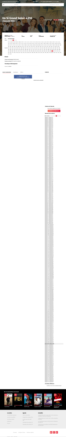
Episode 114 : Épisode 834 (49, 239)
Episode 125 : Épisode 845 (49, 251)
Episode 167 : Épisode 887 (49, 297)
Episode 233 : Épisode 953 (49, 368)
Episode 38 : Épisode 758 (49, 157)
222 (21, 52)
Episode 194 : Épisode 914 (49, 326)
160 (10, 49)
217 (12, 52)
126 (51, 46)
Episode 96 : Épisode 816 (49, 220)
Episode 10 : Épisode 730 (49, 127)
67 (58, 43)
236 (47, 52)
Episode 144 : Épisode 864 (49, 272)
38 (13, 43)
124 (47, 46)
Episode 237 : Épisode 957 (49, 373)
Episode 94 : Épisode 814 (49, 218)
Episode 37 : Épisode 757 (49, 156)
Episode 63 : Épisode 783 (49, 184)
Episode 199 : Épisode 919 (49, 331)
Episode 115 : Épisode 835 (49, 240)
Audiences (9, 421)
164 (18, 49)
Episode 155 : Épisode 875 (49, 284)
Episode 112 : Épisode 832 (49, 237)
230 (36, 52)
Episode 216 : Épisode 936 (49, 350)
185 (57, 49)
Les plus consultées (11, 417)
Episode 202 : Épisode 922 (49, 335)
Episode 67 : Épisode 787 (49, 188)
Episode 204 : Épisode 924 (49, 337)
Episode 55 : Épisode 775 (49, 175)
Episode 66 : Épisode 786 (49, 187)
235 (45, 52)
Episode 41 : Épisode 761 (49, 160)
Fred (34, 1)
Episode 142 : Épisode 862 (49, 270)
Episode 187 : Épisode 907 (49, 318)
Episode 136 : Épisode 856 (49, 263)
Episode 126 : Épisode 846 (49, 252)
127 (53, 46)
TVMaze (12, 436)
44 (22, 43)
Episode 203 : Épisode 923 (49, 336)
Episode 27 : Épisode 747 (49, 145)
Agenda (24, 413)
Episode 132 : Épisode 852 (49, 259)
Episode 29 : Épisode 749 (49, 147)
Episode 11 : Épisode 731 (49, 128)
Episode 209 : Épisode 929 (49, 342)
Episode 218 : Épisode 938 (49, 352)
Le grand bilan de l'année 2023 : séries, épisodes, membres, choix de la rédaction (48, 416)
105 (12, 46)
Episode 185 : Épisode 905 (49, 316)
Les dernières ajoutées (11, 415)
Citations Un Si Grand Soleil (54, 110)
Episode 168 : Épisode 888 (49, 298)
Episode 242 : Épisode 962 (49, 378)
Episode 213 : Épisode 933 (49, 347)
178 (44, 49)
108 (18, 46)
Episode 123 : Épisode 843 (49, 249)
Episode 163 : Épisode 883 (49, 292)
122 (44, 46)
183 (53, 49)
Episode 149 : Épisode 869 (49, 277)
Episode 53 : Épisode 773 (49, 173)
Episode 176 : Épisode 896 (49, 306)
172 (33, 49)
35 (8, 43)
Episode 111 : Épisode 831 (49, 236)
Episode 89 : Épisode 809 (49, 212)
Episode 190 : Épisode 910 (49, 322)
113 (27, 46)
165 (19, 49)
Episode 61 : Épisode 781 (49, 182)
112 (25, 46)
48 (28, 43)
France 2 (13, 36)
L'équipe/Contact (21, 432)
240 (54, 52)
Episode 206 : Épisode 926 (49, 339)
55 (39, 43)
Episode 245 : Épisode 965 (49, 381)
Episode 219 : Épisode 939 (49, 353)
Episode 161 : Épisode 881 (49, 290)
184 (55, 49)
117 (34, 46)
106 (14, 46)
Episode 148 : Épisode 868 (49, 276)
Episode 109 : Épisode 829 (49, 234)
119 (38, 46)
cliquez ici (23, 78)
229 (34, 52)
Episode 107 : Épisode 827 (49, 232)
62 (50, 43)
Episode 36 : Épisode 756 (49, 155)
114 (29, 46)
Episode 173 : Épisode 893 (49, 303)
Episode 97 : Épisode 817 (49, 221)
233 (41, 52)
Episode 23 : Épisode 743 (49, 141)
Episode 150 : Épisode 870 (49, 278)
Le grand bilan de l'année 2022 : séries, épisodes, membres (48, 419)
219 (16, 52)
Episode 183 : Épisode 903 (49, 314)
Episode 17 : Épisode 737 (49, 134)
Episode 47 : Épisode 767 (49, 167)
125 (49, 46)
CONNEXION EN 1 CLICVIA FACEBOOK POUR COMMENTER (23, 77)
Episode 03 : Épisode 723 (49, 119)
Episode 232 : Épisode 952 (49, 367)
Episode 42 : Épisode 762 (49, 161)
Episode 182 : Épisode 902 (49, 313)
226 (28, 52)
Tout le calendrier (26, 415)
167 (23, 49)
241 (56, 52)
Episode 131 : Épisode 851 (49, 258)
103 (8, 46)
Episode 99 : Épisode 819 (49, 223)
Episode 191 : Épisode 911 (49, 323)
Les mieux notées (10, 419)
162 (14, 49)
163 (16, 49)
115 (31, 46)
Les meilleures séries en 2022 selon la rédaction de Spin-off (48, 422)
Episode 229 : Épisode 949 (49, 364)
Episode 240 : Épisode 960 (49, 376)
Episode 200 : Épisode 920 (49, 332)
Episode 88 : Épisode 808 (49, 211)
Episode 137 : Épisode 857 (49, 264)
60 (47, 43)
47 (27, 43)
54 (38, 43)
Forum (8, 423)
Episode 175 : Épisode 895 (49, 305)
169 (27, 49)
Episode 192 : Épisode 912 (49, 324)
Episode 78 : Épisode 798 (49, 200)
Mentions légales (30, 432)
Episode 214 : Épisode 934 (49, 348)
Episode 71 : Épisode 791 (49, 193)
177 (42, 49)
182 (52, 49)
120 (40, 46)
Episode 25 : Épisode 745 (49, 143)
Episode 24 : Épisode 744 (49, 142)
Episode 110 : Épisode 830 (49, 235)
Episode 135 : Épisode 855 (49, 262)
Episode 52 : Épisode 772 (49, 172)
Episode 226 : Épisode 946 (49, 361)
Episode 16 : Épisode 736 (49, 133)
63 (52, 43)
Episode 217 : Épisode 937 (49, 351)
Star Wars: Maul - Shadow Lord (58, 406)
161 (12, 49)
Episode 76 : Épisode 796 (49, 198)
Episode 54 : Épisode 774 (49, 174)
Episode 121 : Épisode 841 (49, 247)
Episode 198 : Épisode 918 (49, 330)
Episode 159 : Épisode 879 (49, 288)
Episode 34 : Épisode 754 (49, 153)
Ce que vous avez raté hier (27, 420)
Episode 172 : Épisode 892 (49, 302)
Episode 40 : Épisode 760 (49, 159)
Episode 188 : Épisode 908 (49, 319)
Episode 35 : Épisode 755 (49, 154)
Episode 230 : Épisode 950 (49, 365)
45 (24, 43)
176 (40, 49)
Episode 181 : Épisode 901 (49, 312)
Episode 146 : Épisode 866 (49, 274)
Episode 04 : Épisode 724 (49, 120)
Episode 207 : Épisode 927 (49, 340)
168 (25, 49)
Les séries (9, 413)
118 (36, 46)
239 (52, 52)
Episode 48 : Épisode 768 (49, 168)
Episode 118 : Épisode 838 (49, 244)
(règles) (62, 22)
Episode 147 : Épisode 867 (49, 275)
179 (46, 49)
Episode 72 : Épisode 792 (49, 194)
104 (10, 46)
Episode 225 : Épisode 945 (49, 360)
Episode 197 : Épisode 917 (49, 329)
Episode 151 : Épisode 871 (49, 279)
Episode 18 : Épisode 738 (49, 135)
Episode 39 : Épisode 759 (49, 158)
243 (60, 52)
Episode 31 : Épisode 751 (49, 149)
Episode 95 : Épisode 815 (49, 219)
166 (21, 49)
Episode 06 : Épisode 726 (49, 122)
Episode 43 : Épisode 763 (49, 162)
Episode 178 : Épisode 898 (49, 309)
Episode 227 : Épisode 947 (49, 362)
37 (11, 43)
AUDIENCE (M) (52, 36)
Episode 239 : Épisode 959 (49, 375)
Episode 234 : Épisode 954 (49, 369)
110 (22, 46)
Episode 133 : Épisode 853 (49, 260)
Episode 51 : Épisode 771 (49, 171)
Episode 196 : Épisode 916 (49, 328)
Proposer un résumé (8, 61)
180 (48, 49)
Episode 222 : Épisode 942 (49, 356)
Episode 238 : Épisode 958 (49, 374)
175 (38, 49)
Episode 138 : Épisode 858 (49, 265)
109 (20, 46)
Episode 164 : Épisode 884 (49, 293)
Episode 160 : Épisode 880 (49, 289)
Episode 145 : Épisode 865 (49, 273)
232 (39, 52)
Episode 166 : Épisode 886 (49, 296)
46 (25, 43)
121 (42, 46)
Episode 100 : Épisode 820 (49, 224)
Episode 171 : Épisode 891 (49, 301)
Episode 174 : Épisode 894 (49, 304)
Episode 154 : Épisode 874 (49, 283)
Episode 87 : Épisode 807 (49, 210)
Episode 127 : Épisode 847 (49, 253)
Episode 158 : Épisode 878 (49, 287)
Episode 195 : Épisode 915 (49, 327)
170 (29, 49)
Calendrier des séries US (28, 422)
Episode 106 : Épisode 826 (49, 231)
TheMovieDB (15, 436)
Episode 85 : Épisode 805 (49, 208)
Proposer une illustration (9, 59)
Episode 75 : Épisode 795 (49, 197)
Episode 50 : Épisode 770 (49, 170)
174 (36, 49)
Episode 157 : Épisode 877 (49, 286)
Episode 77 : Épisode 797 (49, 199)
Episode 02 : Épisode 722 (49, 118)
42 (19, 43)
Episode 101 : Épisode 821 (49, 225)
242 (58, 52)
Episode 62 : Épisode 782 (49, 183)
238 (51, 52)
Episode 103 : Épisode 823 (49, 227)
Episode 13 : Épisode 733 (49, 130)
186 (59, 49)
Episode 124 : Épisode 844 (49, 250)
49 (30, 43)
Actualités (40, 413)
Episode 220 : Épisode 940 (49, 354)
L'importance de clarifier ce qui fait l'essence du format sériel (47, 425)
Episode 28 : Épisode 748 (49, 146)
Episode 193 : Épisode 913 (49, 325)
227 (30, 52)
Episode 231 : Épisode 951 (49, 366)
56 (41, 43)
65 (55, 43)
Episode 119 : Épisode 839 (49, 245)
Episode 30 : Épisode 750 (49, 148)
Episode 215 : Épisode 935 (49, 349)
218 (14, 52)
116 (33, 46)
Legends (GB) (42, 1)
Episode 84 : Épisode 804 (49, 207)
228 (32, 52)
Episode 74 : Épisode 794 (49, 196)
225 (27, 52)
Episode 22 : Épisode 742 (49, 140)
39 (14, 43)
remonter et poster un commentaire (38, 80)
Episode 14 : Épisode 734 (49, 131)
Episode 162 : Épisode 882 (49, 291)
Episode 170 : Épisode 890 (49, 300)
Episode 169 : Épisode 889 (49, 299)
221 (19, 52)
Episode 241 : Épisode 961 (49, 377)
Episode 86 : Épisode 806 (49, 209)
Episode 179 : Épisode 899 (49, 310)
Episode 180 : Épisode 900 (49, 311)
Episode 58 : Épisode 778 (49, 179)
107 (16, 46)
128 (55, 46)
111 (23, 46)
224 (25, 52)
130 (58, 46)
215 (8, 52)
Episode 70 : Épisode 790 (49, 192)
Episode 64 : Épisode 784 (49, 185)
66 (56, 43)
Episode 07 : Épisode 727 (49, 123)
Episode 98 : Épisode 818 (49, 222)
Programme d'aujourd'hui (28, 417)
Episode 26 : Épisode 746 (49, 144)
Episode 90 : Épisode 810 (49, 213)
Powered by (8, 66)
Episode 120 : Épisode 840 (49, 246)
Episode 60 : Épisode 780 (49, 181)
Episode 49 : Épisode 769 (49, 169)
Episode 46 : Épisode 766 (49, 166)
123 (45, 46)
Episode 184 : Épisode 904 (49, 315)
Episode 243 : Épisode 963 (49, 379)
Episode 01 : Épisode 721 (49, 117)
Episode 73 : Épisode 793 (49, 195)
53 (36, 43)
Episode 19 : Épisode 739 (49, 136)
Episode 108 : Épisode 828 (49, 233)
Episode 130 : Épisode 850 (49, 257)
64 (53, 43)
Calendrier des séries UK (28, 424)
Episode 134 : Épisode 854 (49, 261)
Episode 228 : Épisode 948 (49, 363)
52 (35, 43)
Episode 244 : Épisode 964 (49, 380)
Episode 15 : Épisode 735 (49, 132)
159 (8, 49)
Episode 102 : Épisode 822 (49, 226)
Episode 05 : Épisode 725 (49, 121)
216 (10, 52)
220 (17, 52)
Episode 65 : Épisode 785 (49, 186)
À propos (15, 432)
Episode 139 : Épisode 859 (49, 266)
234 (43, 52)
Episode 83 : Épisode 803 (49, 206)
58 (44, 43)
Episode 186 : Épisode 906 (49, 317)
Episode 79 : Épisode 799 (49, 201)
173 (35, 49)
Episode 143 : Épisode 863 (49, 271)
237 (49, 52)
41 (17, 43)
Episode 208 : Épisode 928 (49, 341)
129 (56, 46)
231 (38, 52)
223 (23, 52)
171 (31, 49)
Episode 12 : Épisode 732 (49, 129)
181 (50, 49)
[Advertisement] (52, 62)
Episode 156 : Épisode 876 (49, 285)
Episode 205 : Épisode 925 (49, 338)
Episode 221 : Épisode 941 (49, 355)
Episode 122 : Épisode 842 (49, 248)
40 (16, 43)
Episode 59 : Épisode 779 (49, 180)
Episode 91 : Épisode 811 (49, 214)
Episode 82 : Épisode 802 (49, 205)
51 (33, 43)
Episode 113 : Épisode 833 (49, 238)
